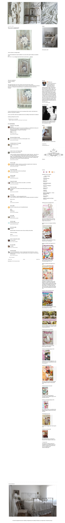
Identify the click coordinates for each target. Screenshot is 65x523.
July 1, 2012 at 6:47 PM (14, 235)
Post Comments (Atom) (16, 261)
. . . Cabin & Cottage (46, 176)
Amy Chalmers (12, 169)
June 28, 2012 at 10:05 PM (14, 202)
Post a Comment (11, 257)
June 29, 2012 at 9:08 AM (14, 212)
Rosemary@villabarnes (14, 137)
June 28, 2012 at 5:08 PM (14, 172)
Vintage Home (12, 181)
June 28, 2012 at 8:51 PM (14, 178)
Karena (11, 205)
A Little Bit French (46, 178)
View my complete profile (46, 102)
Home (24, 259)
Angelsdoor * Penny (13, 125)
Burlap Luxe (45, 180)
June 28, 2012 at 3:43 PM (14, 140)
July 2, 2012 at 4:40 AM (13, 241)
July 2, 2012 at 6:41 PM (14, 255)
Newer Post (10, 259)
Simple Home (12, 187)
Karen (11, 215)
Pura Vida (11, 244)
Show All (55, 200)
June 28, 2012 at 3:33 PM (14, 134)
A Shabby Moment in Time (14, 143)
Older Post (38, 259)
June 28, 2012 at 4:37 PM (14, 166)
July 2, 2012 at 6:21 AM (13, 247)
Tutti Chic (11, 221)
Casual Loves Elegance (47, 185)
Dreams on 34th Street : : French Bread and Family (48, 193)
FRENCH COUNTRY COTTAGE (48, 198)
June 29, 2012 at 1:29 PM (14, 218)
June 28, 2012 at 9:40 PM (14, 191)
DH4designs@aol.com (45, 145)
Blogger (51, 520)
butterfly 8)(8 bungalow (47, 183)
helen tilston (12, 227)
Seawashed (12, 250)
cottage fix (45, 190)
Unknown (11, 162)
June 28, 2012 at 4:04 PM (14, 159)
